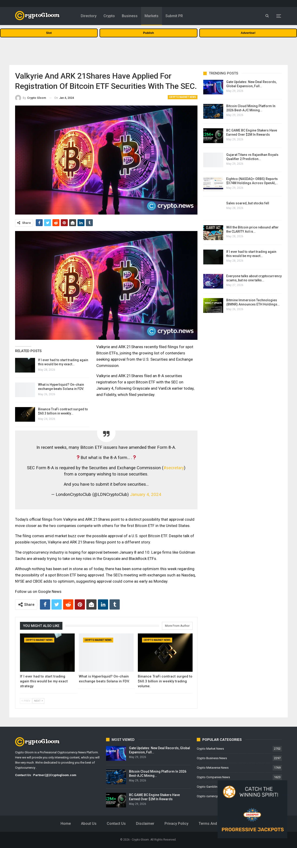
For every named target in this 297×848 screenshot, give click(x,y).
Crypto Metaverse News (213, 767)
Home (66, 823)
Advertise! (248, 33)
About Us (89, 823)
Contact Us (116, 823)
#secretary (173, 467)
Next (38, 700)
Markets (151, 16)
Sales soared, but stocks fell (247, 203)
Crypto (109, 16)
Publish (148, 33)
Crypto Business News (212, 758)
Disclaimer (145, 823)
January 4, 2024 (145, 494)
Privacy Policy (176, 823)
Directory (89, 16)
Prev (26, 700)
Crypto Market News (182, 97)
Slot (49, 33)
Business (130, 16)
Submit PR (174, 16)
